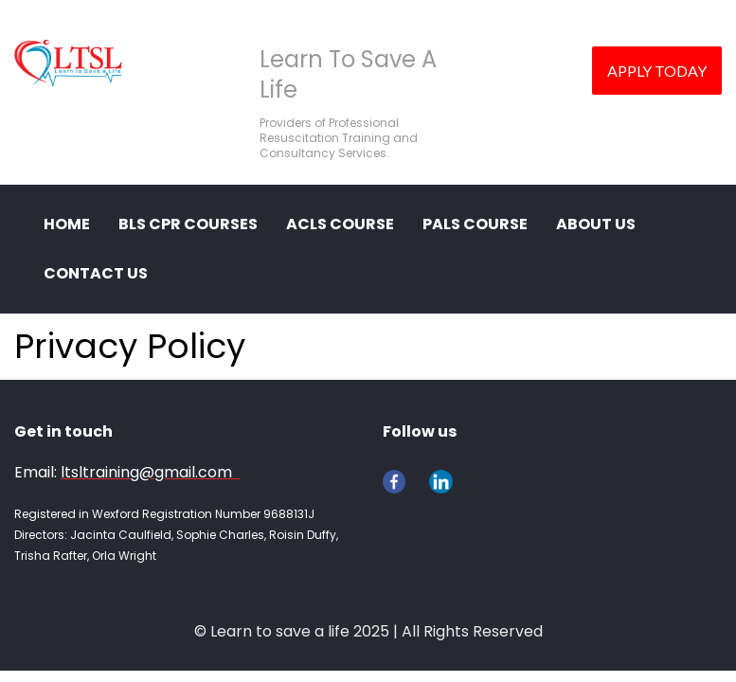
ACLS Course (340, 224)
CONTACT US (96, 273)
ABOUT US (596, 224)
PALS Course (475, 224)
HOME (67, 224)
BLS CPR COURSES (188, 224)
